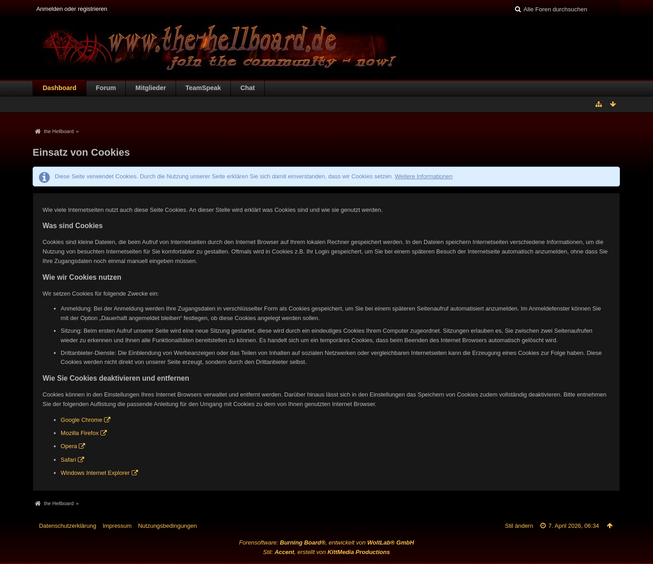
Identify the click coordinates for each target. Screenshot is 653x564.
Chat (247, 87)
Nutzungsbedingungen (167, 525)
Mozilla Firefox (80, 433)
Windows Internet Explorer (95, 472)
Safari (68, 459)
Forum (106, 87)
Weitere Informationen (424, 176)
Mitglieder (150, 87)
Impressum (117, 525)
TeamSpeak (203, 87)
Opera (69, 446)
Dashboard (59, 87)
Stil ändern (519, 525)
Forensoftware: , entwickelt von (326, 542)
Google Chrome (81, 419)
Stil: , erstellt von (326, 552)
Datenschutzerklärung (67, 525)
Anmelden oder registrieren (71, 8)
